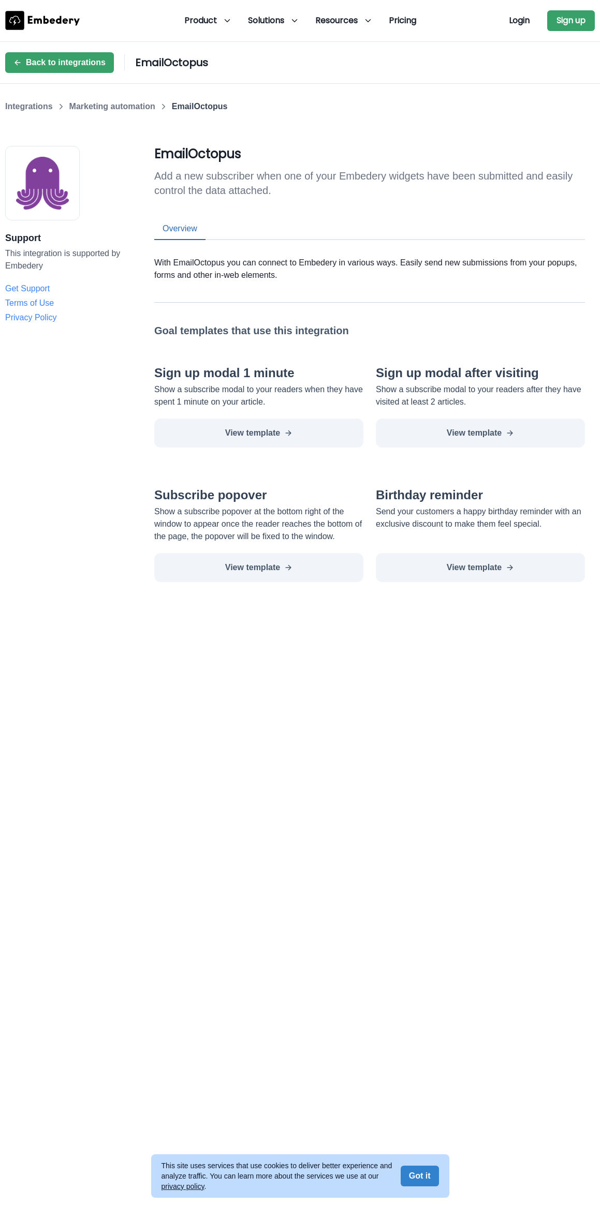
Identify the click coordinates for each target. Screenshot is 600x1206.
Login (519, 20)
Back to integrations (59, 62)
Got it (420, 1175)
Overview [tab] (180, 228)
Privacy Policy (31, 317)
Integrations (29, 106)
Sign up (571, 20)
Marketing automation (112, 106)
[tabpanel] (369, 260)
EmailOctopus (200, 106)
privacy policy (183, 1186)
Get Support (27, 288)
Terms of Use (29, 303)
